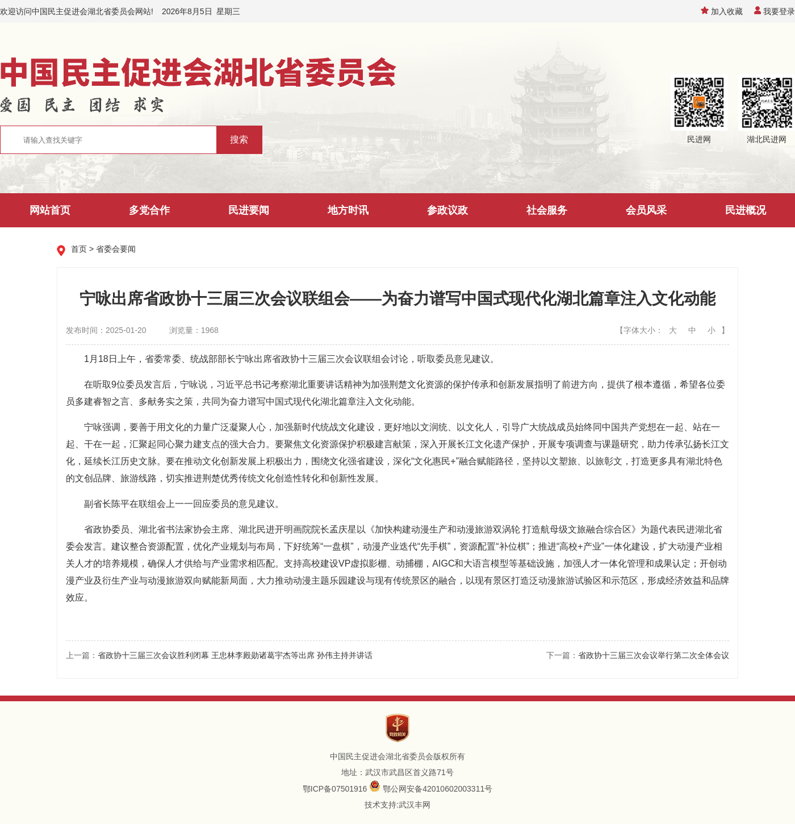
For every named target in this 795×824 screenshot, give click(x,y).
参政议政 (447, 210)
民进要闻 (248, 210)
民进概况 (745, 210)
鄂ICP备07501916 (335, 788)
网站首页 (50, 210)
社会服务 (546, 210)
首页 (79, 248)
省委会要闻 (116, 248)
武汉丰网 (414, 804)
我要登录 (774, 11)
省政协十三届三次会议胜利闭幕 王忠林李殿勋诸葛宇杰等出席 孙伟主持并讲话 (235, 655)
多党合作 (149, 210)
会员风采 (646, 210)
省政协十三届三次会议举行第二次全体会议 (653, 655)
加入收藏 (722, 11)
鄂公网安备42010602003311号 (437, 788)
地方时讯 (348, 210)
